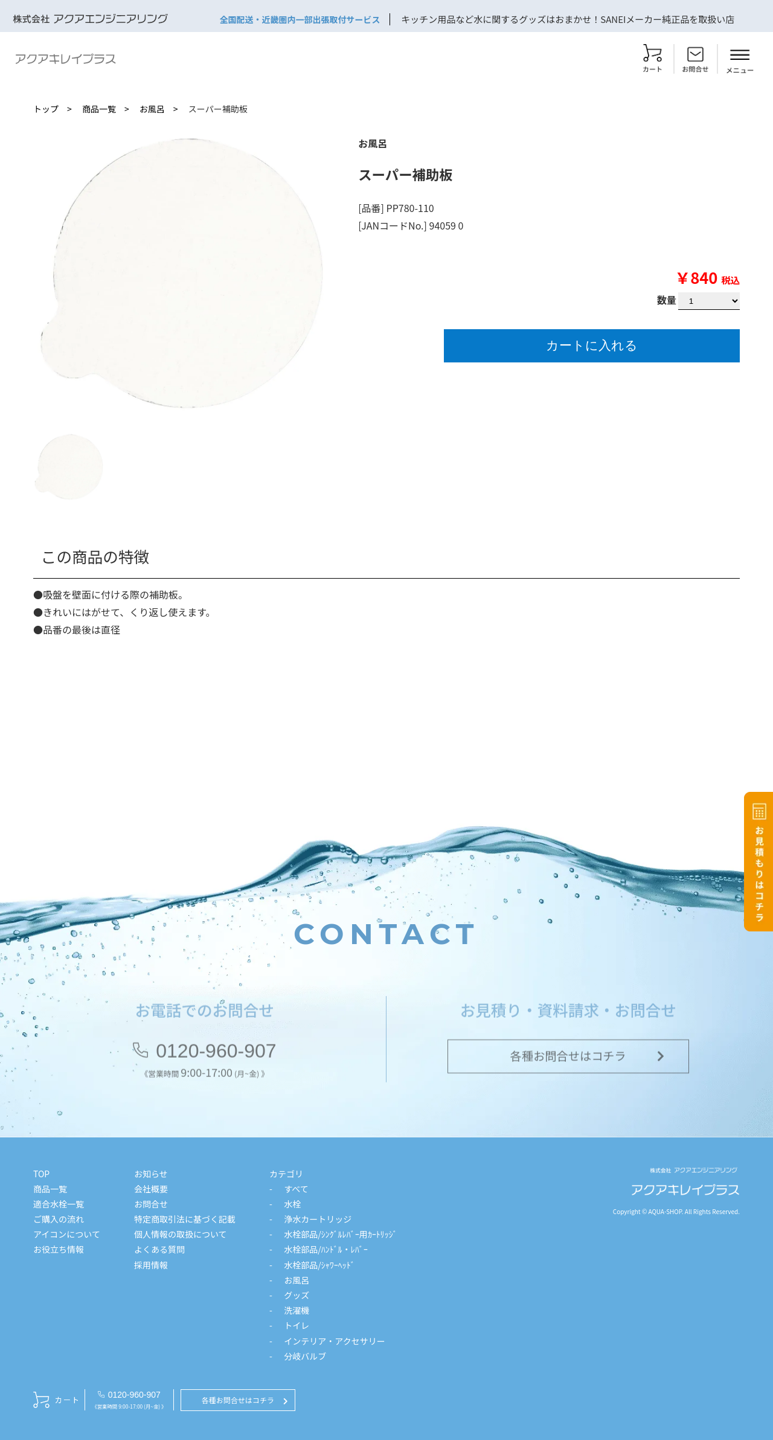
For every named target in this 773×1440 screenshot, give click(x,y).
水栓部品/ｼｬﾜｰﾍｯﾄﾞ (319, 1265)
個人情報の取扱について (180, 1234)
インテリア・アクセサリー (334, 1341)
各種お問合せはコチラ (568, 1058)
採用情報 (151, 1265)
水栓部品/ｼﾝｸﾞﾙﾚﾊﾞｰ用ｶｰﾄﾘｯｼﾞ (340, 1234)
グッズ (296, 1295)
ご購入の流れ (58, 1219)
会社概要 (151, 1189)
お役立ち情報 (58, 1249)
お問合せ (151, 1204)
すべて (296, 1189)
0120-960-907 (216, 1053)
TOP (41, 1174)
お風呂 (152, 109)
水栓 (292, 1204)
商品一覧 (99, 109)
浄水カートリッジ (317, 1219)
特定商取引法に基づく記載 (185, 1219)
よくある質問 (159, 1249)
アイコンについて (66, 1234)
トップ (46, 109)
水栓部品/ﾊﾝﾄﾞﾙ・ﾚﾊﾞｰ (326, 1249)
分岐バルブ (305, 1356)
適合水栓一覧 (58, 1204)
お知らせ (151, 1174)
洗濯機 (296, 1310)
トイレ (296, 1325)
